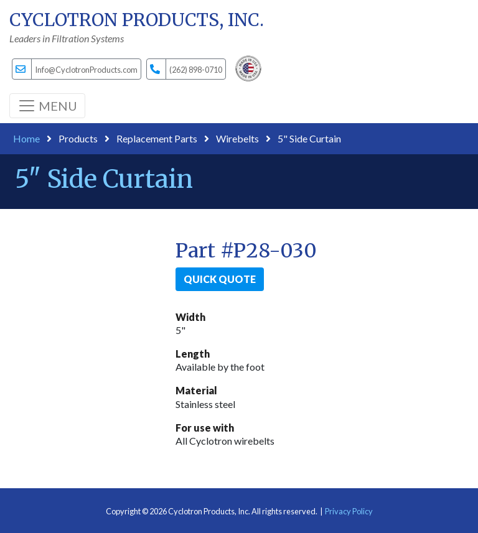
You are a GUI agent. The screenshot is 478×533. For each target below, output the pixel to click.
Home (26, 138)
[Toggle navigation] (47, 105)
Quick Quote (220, 279)
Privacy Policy (349, 511)
